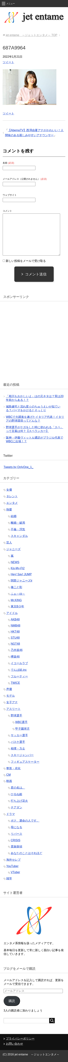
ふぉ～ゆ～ (18, 593)
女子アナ (12, 702)
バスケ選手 (18, 741)
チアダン (16, 807)
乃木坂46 (17, 649)
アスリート (13, 708)
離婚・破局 (18, 522)
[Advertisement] (34, 340)
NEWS (15, 562)
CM (8, 774)
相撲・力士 (18, 748)
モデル (10, 695)
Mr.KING (16, 600)
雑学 (9, 878)
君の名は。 (18, 787)
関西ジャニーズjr (21, 580)
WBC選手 (21, 722)
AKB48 (15, 619)
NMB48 (15, 625)
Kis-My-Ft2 (18, 568)
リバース (16, 833)
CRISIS (15, 840)
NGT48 (15, 643)
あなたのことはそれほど (26, 853)
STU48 (15, 637)
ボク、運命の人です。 (25, 820)
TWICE (15, 682)
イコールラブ (19, 663)
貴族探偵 (16, 846)
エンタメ (12, 502)
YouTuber (12, 866)
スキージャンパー (22, 755)
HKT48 (15, 631)
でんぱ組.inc (19, 669)
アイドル (12, 613)
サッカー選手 (19, 735)
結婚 (13, 516)
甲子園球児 (22, 728)
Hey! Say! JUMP (21, 574)
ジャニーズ (13, 549)
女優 (9, 489)
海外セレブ (13, 859)
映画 (9, 780)
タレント (12, 496)
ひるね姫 (16, 794)
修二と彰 (16, 587)
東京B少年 (17, 606)
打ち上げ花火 (19, 800)
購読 (12, 1001)
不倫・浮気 (18, 529)
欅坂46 (15, 656)
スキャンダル (19, 535)
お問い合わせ (14, 1043)
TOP (31, 35)
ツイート (8, 62)
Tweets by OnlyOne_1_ (18, 467)
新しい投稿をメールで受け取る (26, 260)
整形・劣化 (13, 768)
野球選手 (16, 715)
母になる (16, 827)
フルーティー (19, 676)
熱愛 (9, 509)
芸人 (9, 542)
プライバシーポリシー (20, 1038)
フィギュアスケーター (25, 761)
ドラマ (10, 814)
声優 (9, 689)
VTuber (15, 872)
